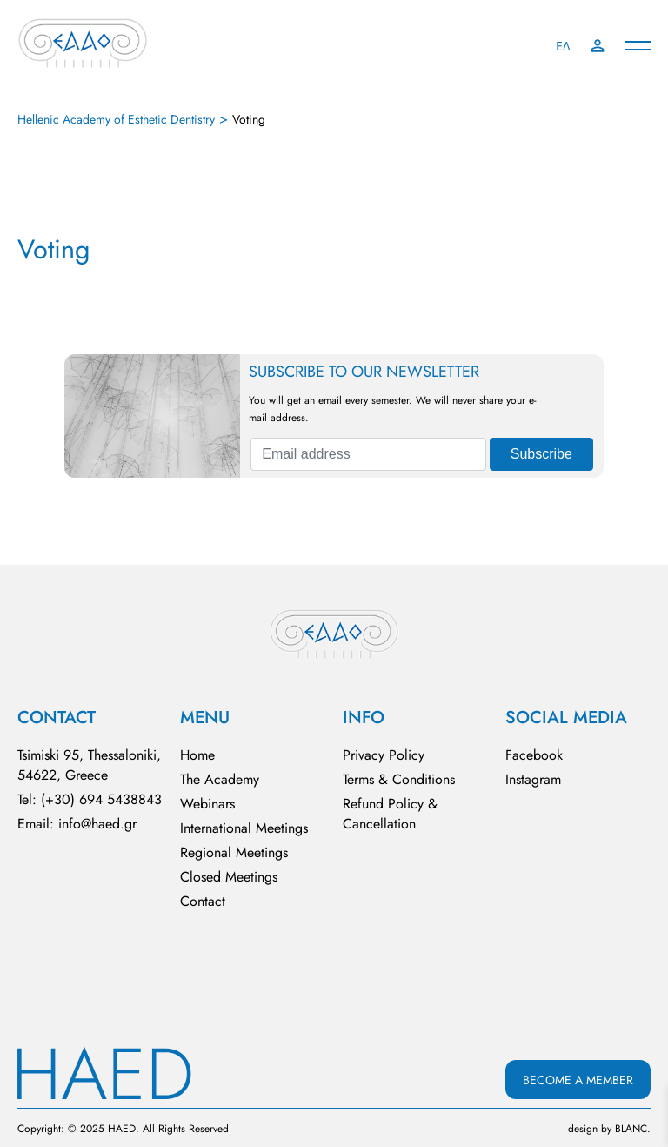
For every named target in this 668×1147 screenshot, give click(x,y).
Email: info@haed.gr (77, 824)
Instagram (533, 779)
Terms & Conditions (399, 779)
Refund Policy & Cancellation (390, 814)
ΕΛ (563, 46)
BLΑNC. (633, 1129)
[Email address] (367, 454)
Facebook (534, 755)
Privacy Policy (383, 755)
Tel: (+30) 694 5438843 (89, 799)
